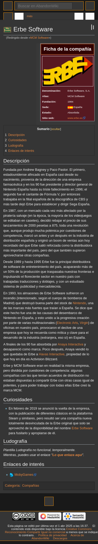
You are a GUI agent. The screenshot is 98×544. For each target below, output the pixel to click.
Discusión (19, 17)
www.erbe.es (75, 118)
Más (30, 16)
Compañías (30, 485)
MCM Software (39, 37)
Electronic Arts (67, 323)
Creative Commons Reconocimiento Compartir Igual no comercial (48, 530)
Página (8, 17)
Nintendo (79, 303)
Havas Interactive (52, 354)
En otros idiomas (78, 17)
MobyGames (24, 475)
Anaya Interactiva (70, 344)
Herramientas (89, 17)
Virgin (84, 323)
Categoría (12, 485)
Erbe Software (82, 428)
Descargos (60, 538)
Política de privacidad (52, 535)
